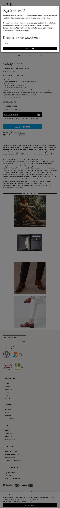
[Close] (57, 7)
